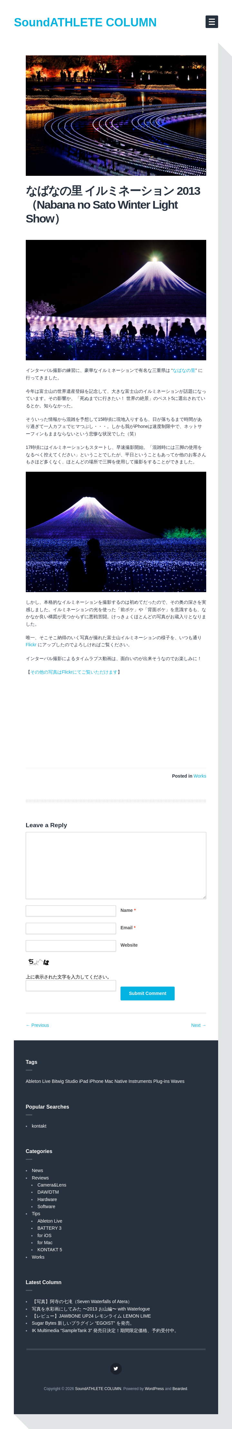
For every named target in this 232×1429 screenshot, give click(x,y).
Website (129, 945)
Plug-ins (161, 1081)
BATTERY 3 (49, 1228)
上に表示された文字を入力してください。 (68, 976)
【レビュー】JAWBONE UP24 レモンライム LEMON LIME (91, 1316)
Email (128, 927)
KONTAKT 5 (49, 1249)
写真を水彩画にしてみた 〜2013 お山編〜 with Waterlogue (91, 1308)
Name (128, 910)
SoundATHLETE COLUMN (85, 22)
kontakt (39, 1126)
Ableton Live (38, 1081)
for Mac (45, 1242)
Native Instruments (133, 1081)
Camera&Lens (51, 1185)
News (37, 1170)
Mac (109, 1081)
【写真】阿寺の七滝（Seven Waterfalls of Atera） (82, 1301)
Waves (177, 1081)
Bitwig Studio (65, 1081)
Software (46, 1206)
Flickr (31, 644)
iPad (83, 1081)
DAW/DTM (48, 1192)
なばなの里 (184, 370)
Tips (36, 1213)
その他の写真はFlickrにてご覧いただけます (74, 672)
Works (200, 776)
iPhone (96, 1081)
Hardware (47, 1199)
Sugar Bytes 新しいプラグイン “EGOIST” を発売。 (83, 1323)
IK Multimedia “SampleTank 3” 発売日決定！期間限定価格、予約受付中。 (105, 1330)
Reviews (40, 1177)
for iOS (44, 1235)
